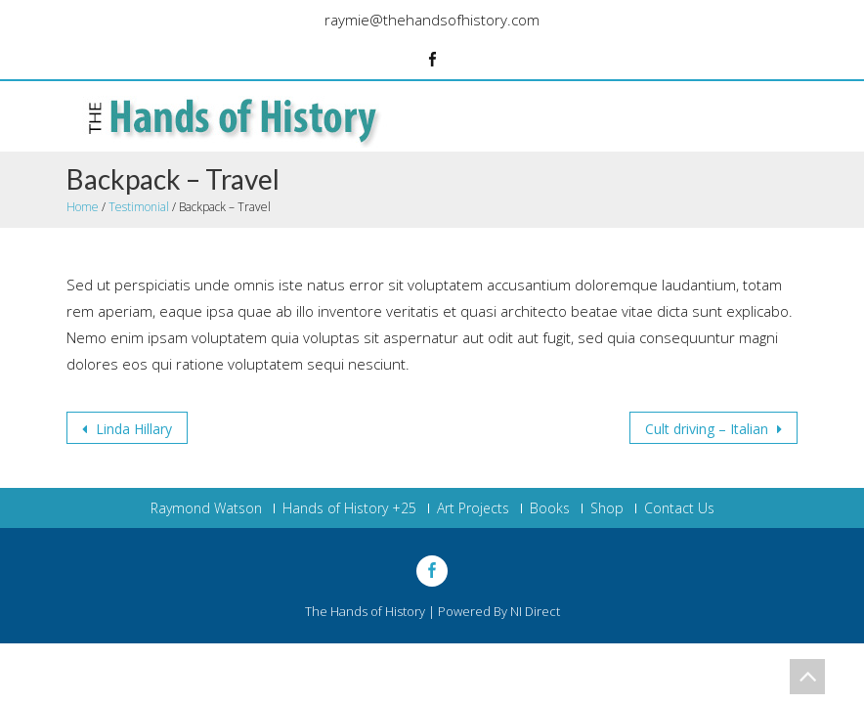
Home (82, 206)
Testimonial (138, 206)
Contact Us (679, 508)
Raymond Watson (206, 508)
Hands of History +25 (349, 508)
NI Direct (535, 611)
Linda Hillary (132, 428)
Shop (607, 508)
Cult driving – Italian (708, 428)
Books (550, 508)
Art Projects (473, 508)
